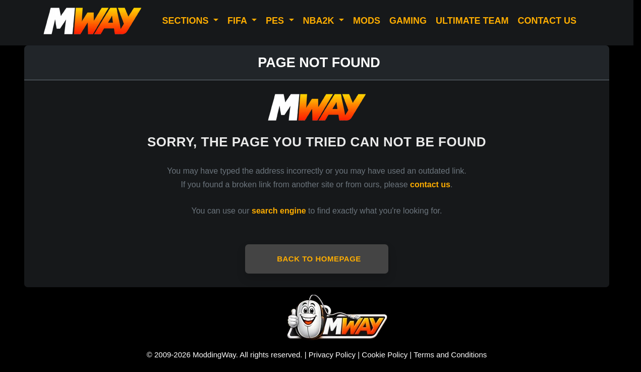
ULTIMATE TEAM (472, 21)
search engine (279, 210)
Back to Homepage (319, 258)
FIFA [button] (238, 21)
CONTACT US (546, 21)
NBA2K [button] (320, 21)
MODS (366, 21)
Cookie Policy (384, 354)
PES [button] (276, 21)
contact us (430, 184)
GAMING (408, 21)
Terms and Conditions (450, 354)
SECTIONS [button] (186, 21)
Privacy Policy (332, 354)
